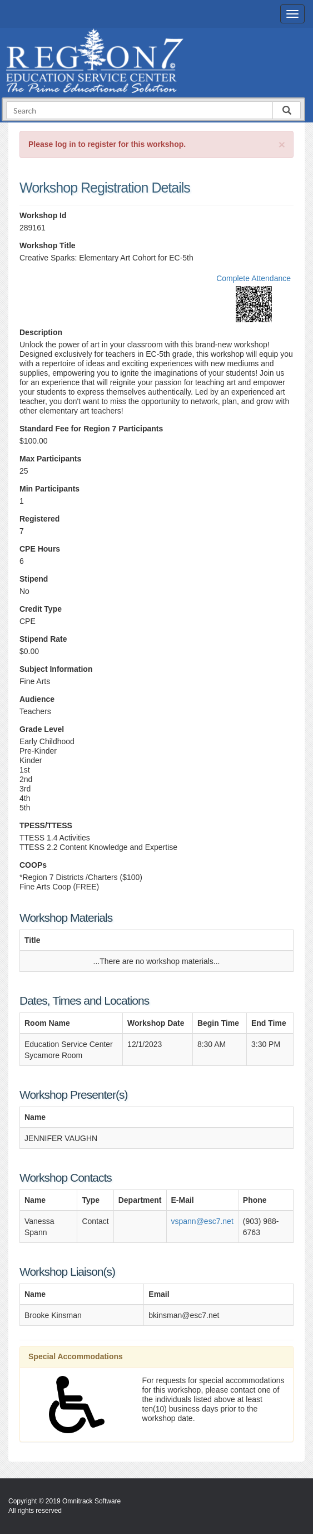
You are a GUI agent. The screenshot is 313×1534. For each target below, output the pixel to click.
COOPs (33, 865)
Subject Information (55, 669)
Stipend (33, 578)
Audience (36, 699)
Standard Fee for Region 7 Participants (91, 428)
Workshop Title (47, 245)
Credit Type (40, 608)
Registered (39, 518)
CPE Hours (39, 548)
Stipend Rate (43, 639)
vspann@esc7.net (202, 1221)
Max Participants (50, 458)
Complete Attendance (253, 278)
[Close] (282, 144)
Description (40, 332)
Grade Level (41, 729)
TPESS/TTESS (45, 825)
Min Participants (49, 488)
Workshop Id (43, 215)
